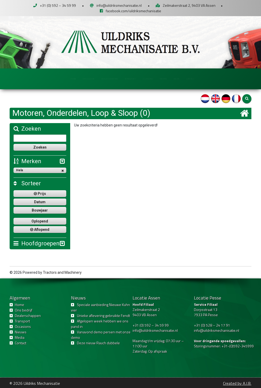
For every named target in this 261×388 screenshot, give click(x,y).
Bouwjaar (40, 210)
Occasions (160, 78)
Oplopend (39, 221)
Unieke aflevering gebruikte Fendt (103, 315)
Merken (27, 161)
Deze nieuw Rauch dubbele (98, 343)
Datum (39, 202)
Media (210, 78)
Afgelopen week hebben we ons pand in (99, 323)
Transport (130, 78)
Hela (40, 170)
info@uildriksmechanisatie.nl (119, 5)
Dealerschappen (94, 78)
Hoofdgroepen (37, 243)
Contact (234, 78)
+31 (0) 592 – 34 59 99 (58, 5)
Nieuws (187, 78)
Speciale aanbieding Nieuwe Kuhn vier (100, 307)
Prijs (40, 194)
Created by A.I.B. (237, 383)
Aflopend (39, 229)
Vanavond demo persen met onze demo (100, 334)
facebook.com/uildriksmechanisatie (133, 11)
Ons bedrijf (58, 78)
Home (31, 78)
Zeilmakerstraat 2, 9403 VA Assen (189, 5)
